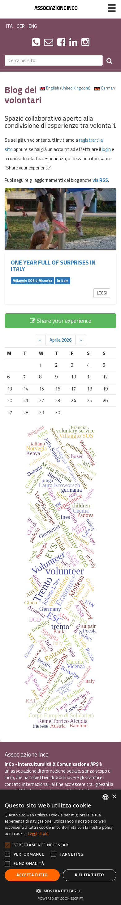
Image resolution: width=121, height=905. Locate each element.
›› (80, 340)
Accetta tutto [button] (32, 875)
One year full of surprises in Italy (53, 265)
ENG (33, 26)
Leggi (102, 293)
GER (21, 26)
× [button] (114, 796)
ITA (9, 26)
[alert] (60, 847)
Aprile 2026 (60, 340)
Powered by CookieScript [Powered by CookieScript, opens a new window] (60, 898)
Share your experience (60, 320)
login (106, 149)
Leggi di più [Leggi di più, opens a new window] (38, 833)
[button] (60, 891)
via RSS (100, 180)
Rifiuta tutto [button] (89, 875)
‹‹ (40, 340)
